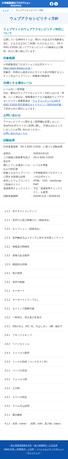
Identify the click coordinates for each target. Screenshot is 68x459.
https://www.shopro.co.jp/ (16, 68)
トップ (5, 10)
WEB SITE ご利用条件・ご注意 (19, 449)
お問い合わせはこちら (15, 133)
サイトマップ (33, 453)
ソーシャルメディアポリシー (50, 449)
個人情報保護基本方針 (21, 445)
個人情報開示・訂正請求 (46, 445)
